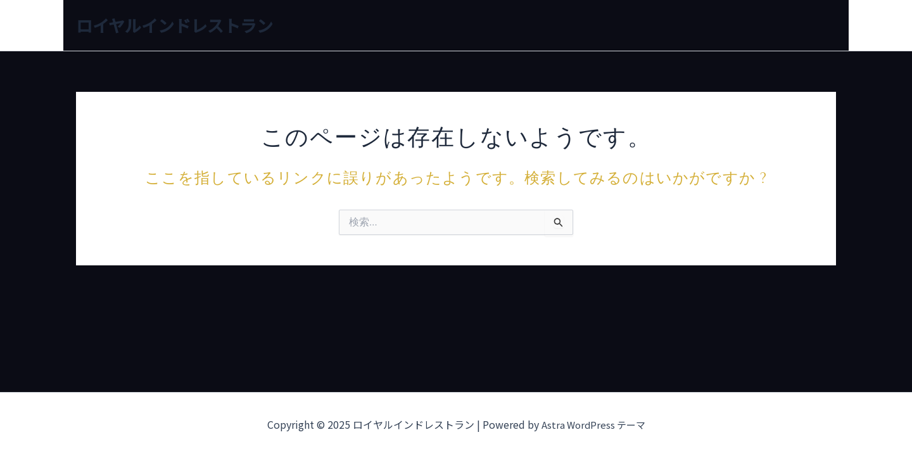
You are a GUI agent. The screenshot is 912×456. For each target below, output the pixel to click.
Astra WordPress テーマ (593, 424)
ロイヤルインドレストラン (174, 25)
